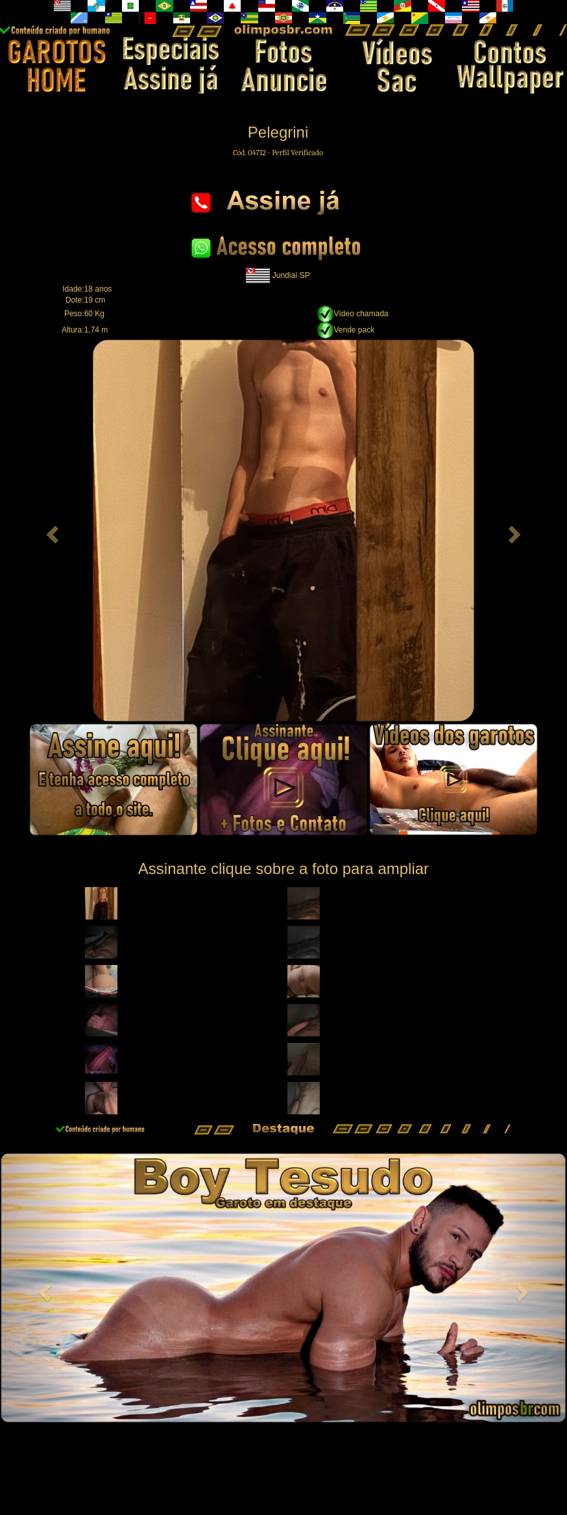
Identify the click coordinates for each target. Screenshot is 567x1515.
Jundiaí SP (291, 274)
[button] (51, 530)
